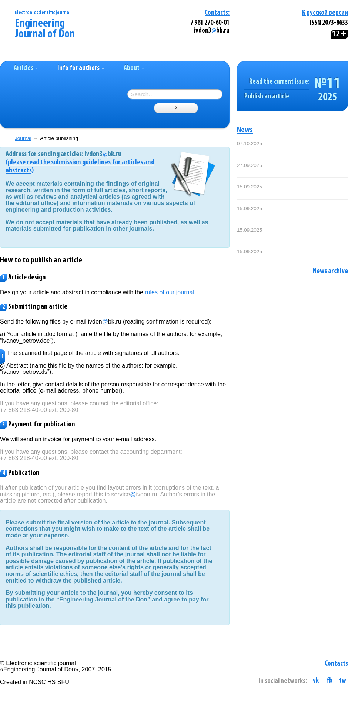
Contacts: (217, 13)
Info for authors (80, 68)
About (134, 68)
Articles (26, 68)
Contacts (336, 663)
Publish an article (266, 96)
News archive (330, 271)
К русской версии (325, 13)
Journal (23, 138)
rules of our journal (169, 292)
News (245, 130)
